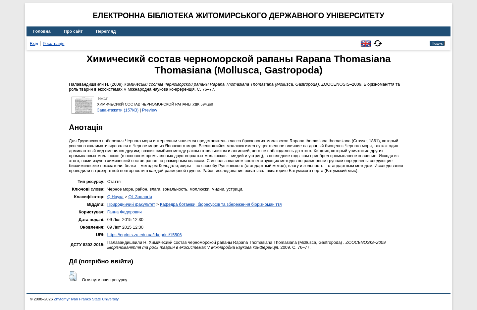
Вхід (34, 43)
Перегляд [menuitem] (106, 31)
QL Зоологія (140, 196)
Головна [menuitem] (42, 31)
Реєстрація (53, 43)
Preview (149, 110)
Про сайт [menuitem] (73, 31)
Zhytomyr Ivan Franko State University (86, 299)
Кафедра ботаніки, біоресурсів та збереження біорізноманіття (221, 204)
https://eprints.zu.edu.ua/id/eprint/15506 (144, 234)
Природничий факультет (131, 204)
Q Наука (115, 196)
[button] (73, 276)
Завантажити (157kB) (118, 110)
